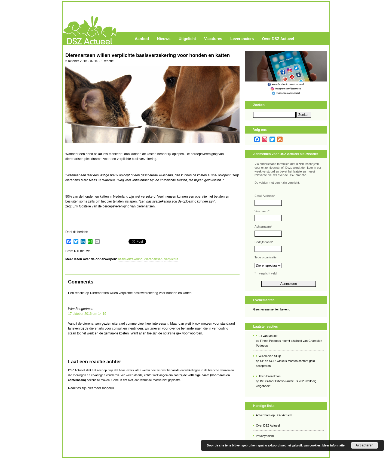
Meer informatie (333, 445)
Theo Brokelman (270, 376)
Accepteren (364, 445)
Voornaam (262, 211)
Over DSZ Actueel (278, 39)
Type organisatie (266, 257)
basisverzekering (130, 259)
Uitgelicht (187, 39)
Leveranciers (242, 39)
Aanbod (142, 39)
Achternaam (263, 226)
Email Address (265, 195)
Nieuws (163, 39)
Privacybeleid (265, 435)
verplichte (171, 259)
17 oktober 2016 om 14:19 (87, 314)
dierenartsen (153, 259)
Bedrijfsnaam (264, 242)
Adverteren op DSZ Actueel (274, 415)
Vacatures (213, 39)
